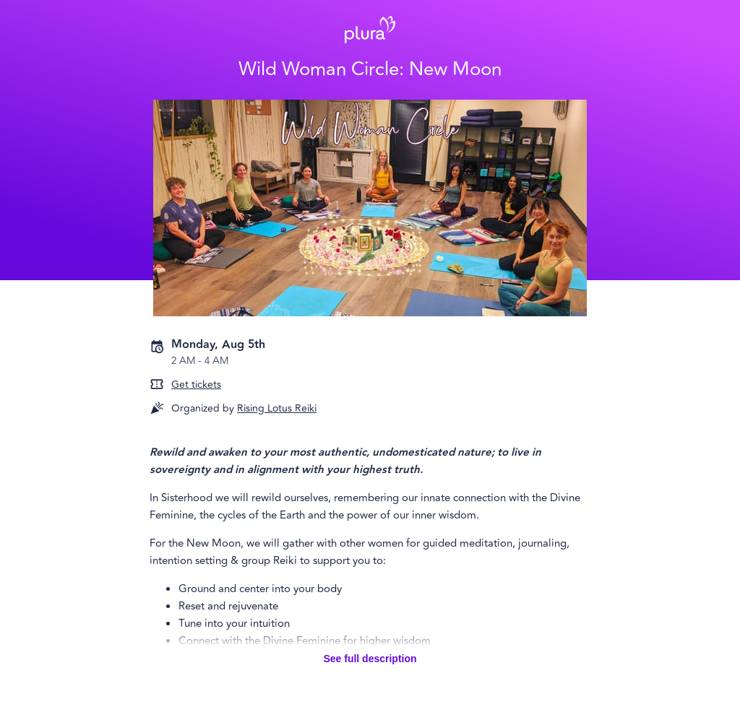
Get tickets (196, 384)
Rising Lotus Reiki (277, 408)
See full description (369, 658)
